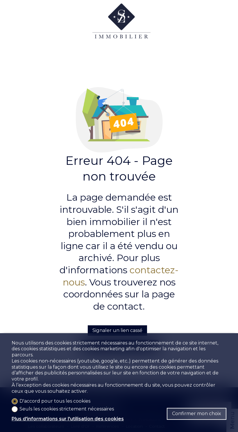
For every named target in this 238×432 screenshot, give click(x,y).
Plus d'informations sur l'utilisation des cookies (68, 419)
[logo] (121, 26)
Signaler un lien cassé (117, 330)
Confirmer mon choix (196, 413)
